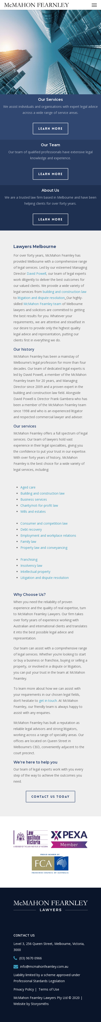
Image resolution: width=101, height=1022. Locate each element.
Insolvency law (31, 565)
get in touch (48, 700)
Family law (28, 541)
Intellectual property (35, 571)
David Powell (36, 273)
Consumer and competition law (44, 523)
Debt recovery (31, 529)
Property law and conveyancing (43, 547)
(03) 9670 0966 (30, 958)
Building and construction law (42, 493)
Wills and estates (33, 511)
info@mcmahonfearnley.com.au (44, 966)
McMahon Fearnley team (42, 304)
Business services (33, 499)
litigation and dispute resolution (41, 297)
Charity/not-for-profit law (39, 505)
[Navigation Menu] (94, 5)
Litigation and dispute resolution (44, 577)
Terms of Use (49, 989)
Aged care (28, 487)
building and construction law (64, 291)
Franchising (28, 559)
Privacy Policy (23, 989)
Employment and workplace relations (48, 535)
